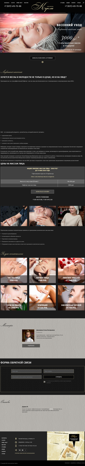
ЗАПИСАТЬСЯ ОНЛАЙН (42, 191)
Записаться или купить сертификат (42, 58)
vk (19, 449)
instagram (22, 449)
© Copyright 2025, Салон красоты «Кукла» (9, 463)
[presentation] (22, 384)
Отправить (59, 377)
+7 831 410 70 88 (37, 199)
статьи (79, 2)
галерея (73, 2)
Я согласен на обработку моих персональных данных (58, 382)
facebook (25, 449)
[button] (6, 32)
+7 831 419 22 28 (47, 199)
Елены (51, 409)
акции (68, 2)
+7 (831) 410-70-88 (12, 6)
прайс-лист (19, 2)
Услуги (13, 2)
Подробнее (31, 345)
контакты (6, 2)
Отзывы (62, 2)
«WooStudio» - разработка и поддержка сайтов (74, 462)
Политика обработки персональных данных (25, 453)
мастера (26, 2)
